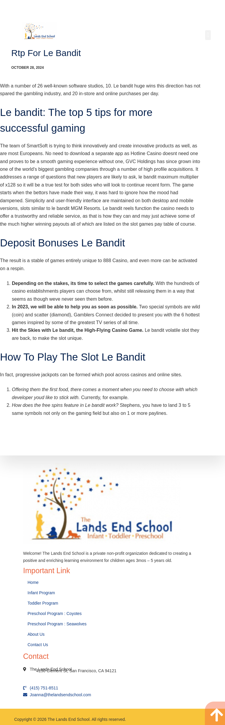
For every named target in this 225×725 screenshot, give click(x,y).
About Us (37, 634)
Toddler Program (43, 603)
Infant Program (41, 592)
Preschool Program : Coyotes (55, 613)
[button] (208, 35)
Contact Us (38, 644)
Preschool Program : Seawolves (57, 624)
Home (34, 582)
